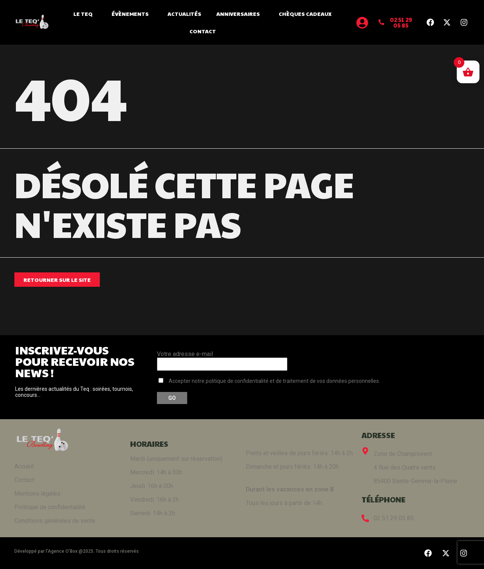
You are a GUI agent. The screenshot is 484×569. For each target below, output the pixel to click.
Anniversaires (240, 13)
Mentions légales (37, 493)
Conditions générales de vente (54, 520)
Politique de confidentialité (49, 507)
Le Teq (84, 13)
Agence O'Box (63, 551)
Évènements (132, 13)
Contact (202, 31)
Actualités (184, 13)
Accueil (24, 466)
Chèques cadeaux (305, 13)
